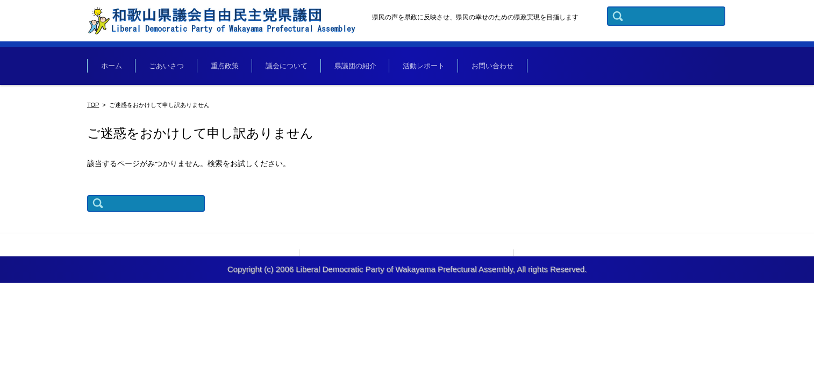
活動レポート (424, 66)
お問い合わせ (492, 66)
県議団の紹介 (355, 66)
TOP (93, 105)
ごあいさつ (166, 66)
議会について (287, 66)
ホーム (111, 66)
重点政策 (225, 66)
